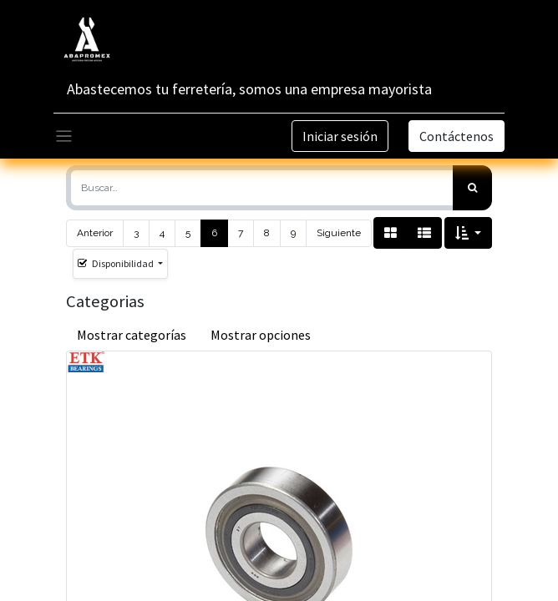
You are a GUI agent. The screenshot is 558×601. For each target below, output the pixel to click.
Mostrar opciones (261, 334)
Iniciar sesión (340, 136)
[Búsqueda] (472, 187)
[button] (468, 233)
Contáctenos (456, 136)
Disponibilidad (116, 263)
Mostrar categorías (131, 334)
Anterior (95, 233)
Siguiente (339, 233)
